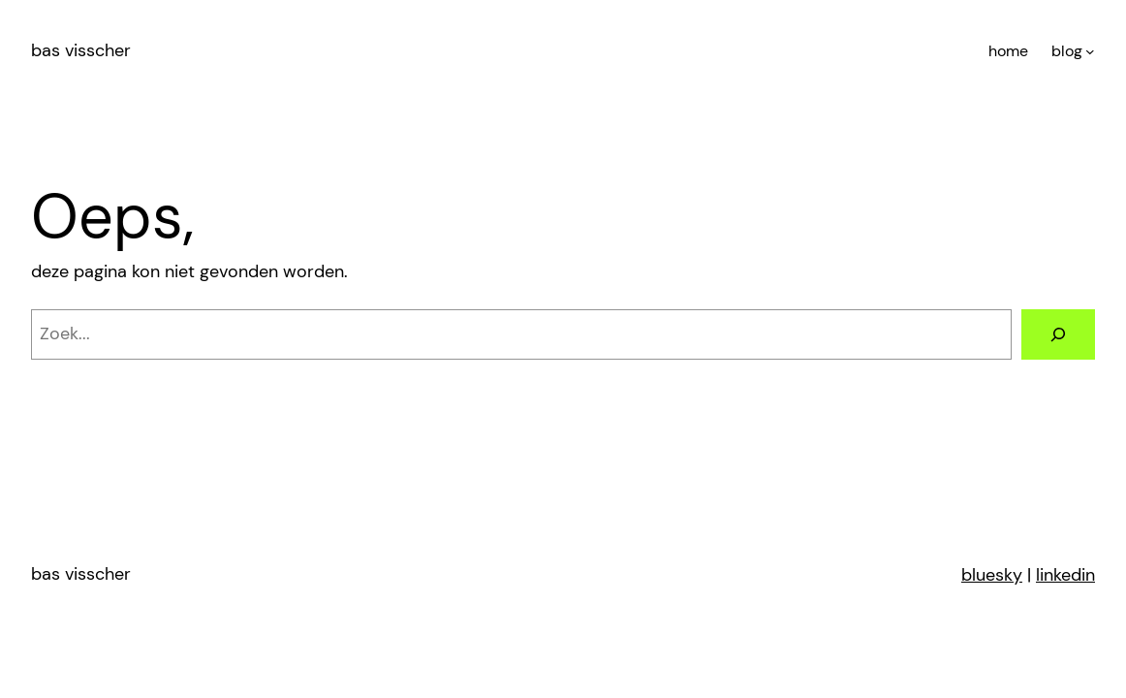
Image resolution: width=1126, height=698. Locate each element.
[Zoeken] (1058, 334)
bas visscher (81, 50)
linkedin (1065, 575)
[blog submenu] (1090, 51)
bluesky (991, 575)
